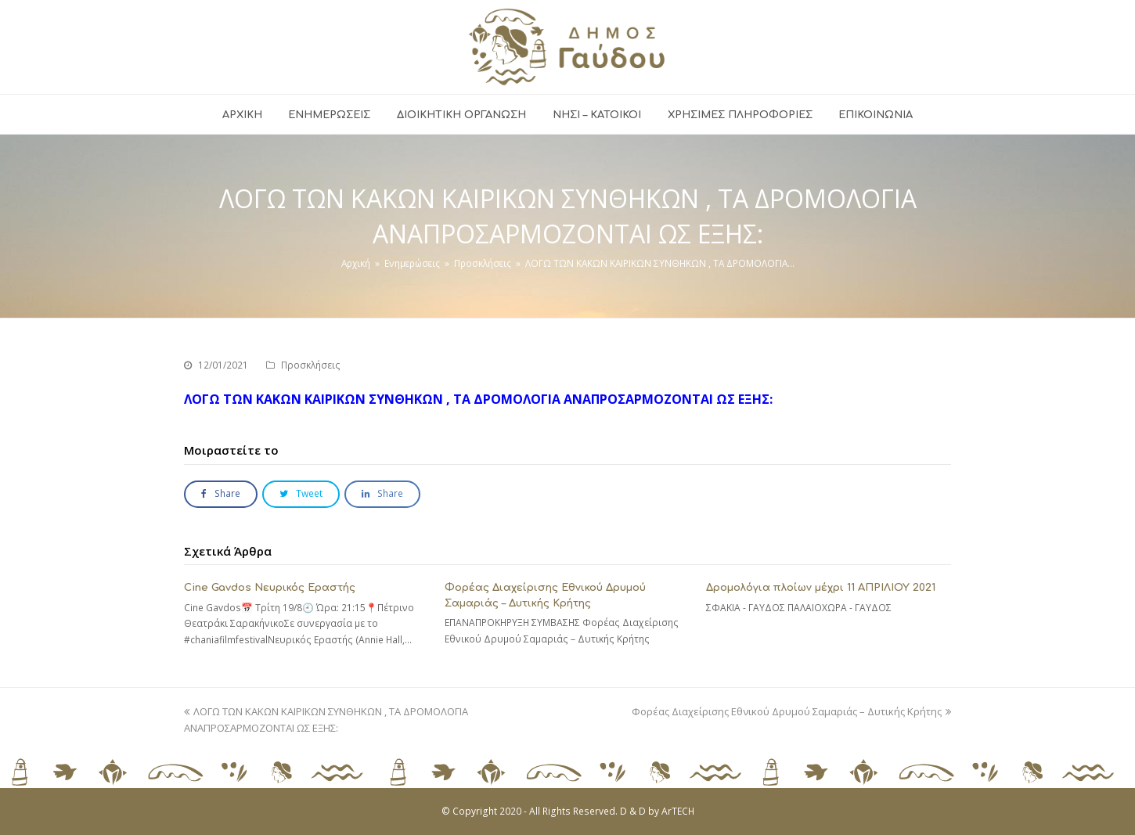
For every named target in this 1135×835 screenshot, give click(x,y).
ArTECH (677, 811)
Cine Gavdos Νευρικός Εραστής (269, 587)
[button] (221, 494)
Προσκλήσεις (310, 365)
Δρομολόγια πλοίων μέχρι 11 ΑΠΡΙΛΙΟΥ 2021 (820, 587)
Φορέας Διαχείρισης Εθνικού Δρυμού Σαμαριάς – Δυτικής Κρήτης (791, 711)
